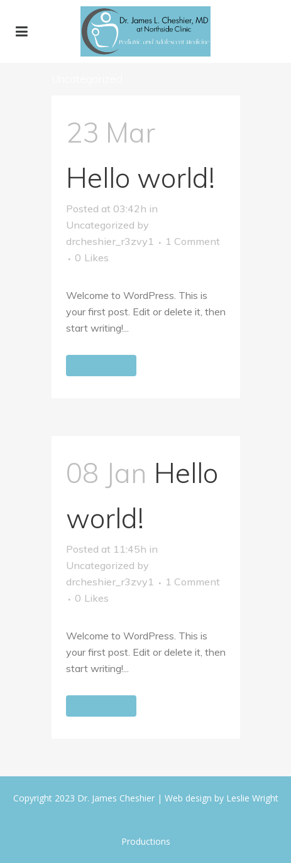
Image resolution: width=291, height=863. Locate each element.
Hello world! (140, 177)
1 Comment (192, 241)
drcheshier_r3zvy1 (110, 241)
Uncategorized (100, 225)
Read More (101, 365)
